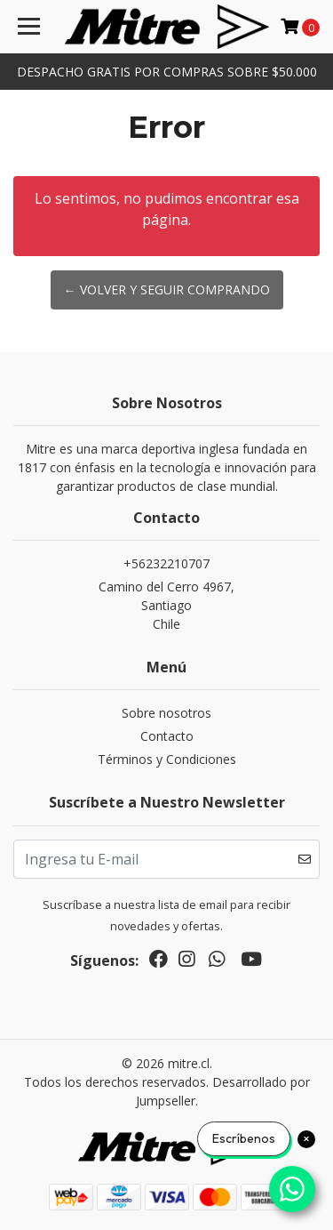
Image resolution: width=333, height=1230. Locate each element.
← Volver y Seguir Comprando (167, 289)
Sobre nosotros (166, 712)
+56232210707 (166, 563)
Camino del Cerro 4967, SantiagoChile (166, 605)
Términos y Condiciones (167, 759)
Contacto (167, 736)
